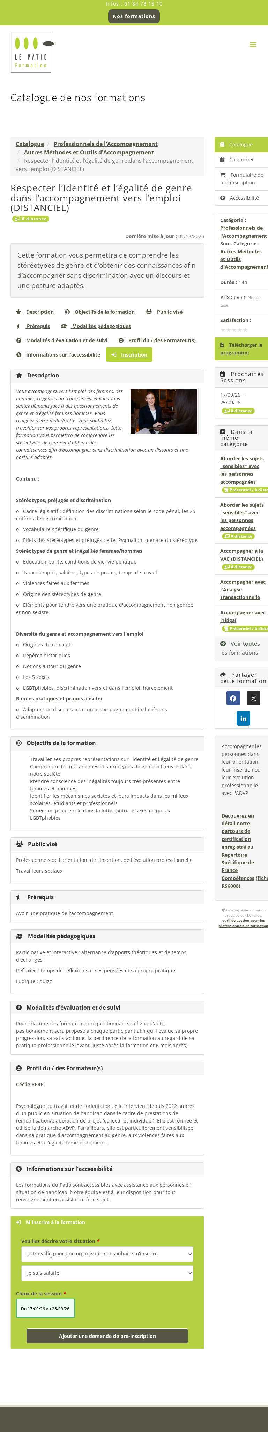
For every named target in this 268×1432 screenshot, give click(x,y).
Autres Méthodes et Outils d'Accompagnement (89, 152)
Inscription (129, 354)
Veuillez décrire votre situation (58, 1241)
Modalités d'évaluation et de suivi (61, 340)
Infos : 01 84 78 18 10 (134, 3)
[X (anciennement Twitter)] (254, 698)
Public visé (164, 311)
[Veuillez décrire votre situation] (107, 1273)
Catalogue (30, 144)
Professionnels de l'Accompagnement (106, 144)
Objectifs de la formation (100, 311)
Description (35, 311)
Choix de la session (39, 1293)
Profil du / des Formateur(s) (157, 340)
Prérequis (33, 326)
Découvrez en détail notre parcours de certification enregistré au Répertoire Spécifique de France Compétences (238, 846)
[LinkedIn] (243, 718)
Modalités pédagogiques (96, 326)
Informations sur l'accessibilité (58, 354)
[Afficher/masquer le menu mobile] (254, 44)
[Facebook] (233, 698)
